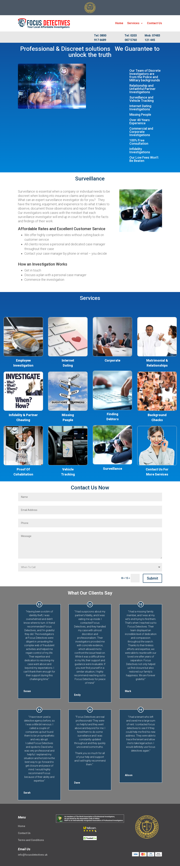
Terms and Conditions (31, 840)
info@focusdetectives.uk (32, 854)
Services (133, 23)
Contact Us (154, 23)
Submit (152, 578)
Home (119, 23)
